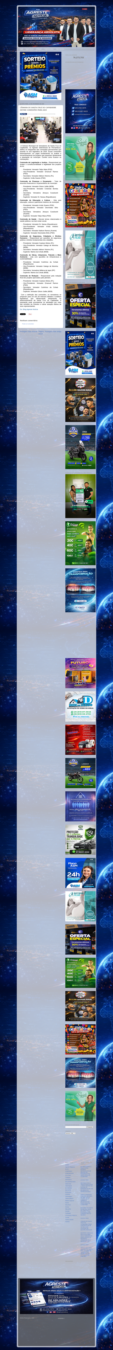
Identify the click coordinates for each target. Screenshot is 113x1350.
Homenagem (68, 1196)
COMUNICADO (69, 1173)
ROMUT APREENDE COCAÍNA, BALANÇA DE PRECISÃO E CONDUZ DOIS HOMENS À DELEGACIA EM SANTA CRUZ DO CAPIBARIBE (86, 1199)
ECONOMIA (68, 1188)
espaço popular (69, 1219)
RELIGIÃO (68, 1209)
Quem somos (30, 49)
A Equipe (39, 49)
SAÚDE (67, 1211)
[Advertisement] (86, 635)
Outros (67, 1202)
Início (21, 49)
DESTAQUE (68, 1186)
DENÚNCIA (68, 1179)
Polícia (67, 1207)
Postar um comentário (28, 324)
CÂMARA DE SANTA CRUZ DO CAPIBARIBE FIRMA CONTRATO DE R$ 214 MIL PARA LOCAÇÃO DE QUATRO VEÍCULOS (86, 1225)
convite (67, 1217)
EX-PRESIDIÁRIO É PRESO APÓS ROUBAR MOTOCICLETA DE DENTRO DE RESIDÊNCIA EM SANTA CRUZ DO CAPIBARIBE (86, 1171)
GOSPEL (67, 1194)
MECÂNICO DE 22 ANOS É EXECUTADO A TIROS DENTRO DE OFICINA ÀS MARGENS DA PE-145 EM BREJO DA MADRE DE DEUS (87, 1187)
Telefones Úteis (48, 49)
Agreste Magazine (70, 1167)
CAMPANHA (68, 1171)
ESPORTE (68, 1190)
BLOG (67, 1169)
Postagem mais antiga (53, 331)
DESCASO (68, 1184)
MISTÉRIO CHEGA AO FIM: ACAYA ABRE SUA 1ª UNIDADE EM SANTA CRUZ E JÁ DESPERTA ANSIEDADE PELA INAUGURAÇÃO (87, 1237)
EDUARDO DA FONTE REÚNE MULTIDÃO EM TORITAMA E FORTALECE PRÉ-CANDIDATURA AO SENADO (87, 1211)
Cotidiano (67, 1177)
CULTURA (68, 1175)
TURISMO (68, 1213)
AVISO (67, 1165)
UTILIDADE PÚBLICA (71, 1215)
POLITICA (68, 1205)
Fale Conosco (60, 49)
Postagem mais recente (28, 331)
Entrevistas (68, 1192)
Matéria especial (69, 1200)
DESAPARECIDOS (70, 1181)
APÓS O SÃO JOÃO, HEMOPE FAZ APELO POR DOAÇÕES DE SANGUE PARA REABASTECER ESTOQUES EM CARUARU (87, 1252)
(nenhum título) (85, 1180)
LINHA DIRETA (69, 1198)
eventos (67, 1221)
